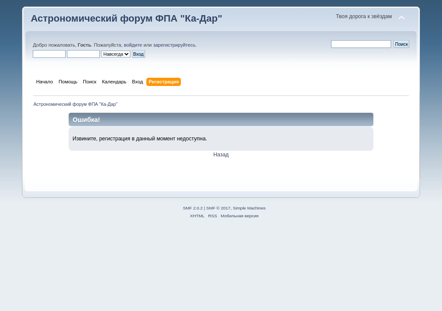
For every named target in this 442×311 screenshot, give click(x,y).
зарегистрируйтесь (174, 45)
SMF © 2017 (218, 208)
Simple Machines (249, 208)
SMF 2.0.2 (193, 208)
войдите (133, 45)
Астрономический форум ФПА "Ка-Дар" (126, 18)
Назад (221, 155)
